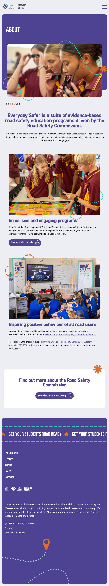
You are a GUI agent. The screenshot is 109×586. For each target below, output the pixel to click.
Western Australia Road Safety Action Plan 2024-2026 (70, 336)
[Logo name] (14, 8)
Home (8, 105)
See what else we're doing (52, 397)
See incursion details (22, 244)
